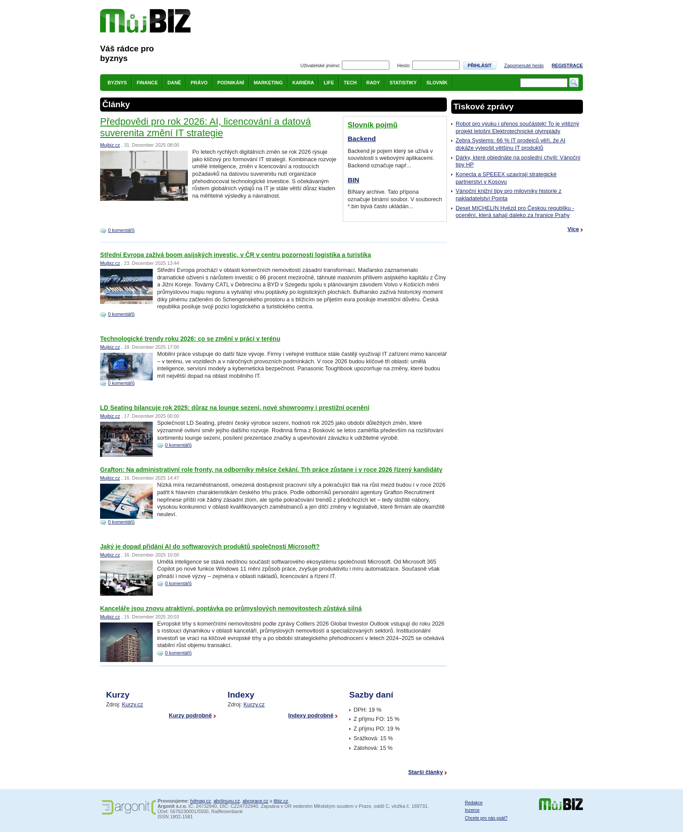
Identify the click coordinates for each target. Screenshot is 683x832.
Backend (362, 138)
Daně (174, 82)
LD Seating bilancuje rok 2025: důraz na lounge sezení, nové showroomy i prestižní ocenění (234, 407)
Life (329, 82)
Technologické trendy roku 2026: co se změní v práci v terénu (190, 338)
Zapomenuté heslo (524, 65)
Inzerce (472, 810)
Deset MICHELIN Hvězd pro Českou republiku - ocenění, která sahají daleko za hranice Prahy (515, 212)
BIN (353, 180)
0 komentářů (121, 230)
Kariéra (303, 82)
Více (573, 229)
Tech (350, 82)
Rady (373, 82)
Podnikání (230, 82)
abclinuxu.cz (227, 800)
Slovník (436, 82)
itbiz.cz (280, 800)
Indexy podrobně (310, 715)
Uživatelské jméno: (320, 65)
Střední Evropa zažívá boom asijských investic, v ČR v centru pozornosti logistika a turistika (235, 254)
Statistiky (403, 82)
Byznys (117, 82)
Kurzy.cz (132, 704)
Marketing (268, 82)
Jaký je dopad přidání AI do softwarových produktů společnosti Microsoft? (210, 546)
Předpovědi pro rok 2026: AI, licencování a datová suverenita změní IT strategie (205, 127)
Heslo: (404, 65)
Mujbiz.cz (110, 145)
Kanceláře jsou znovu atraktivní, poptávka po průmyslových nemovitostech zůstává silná (231, 608)
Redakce (473, 802)
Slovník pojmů (373, 125)
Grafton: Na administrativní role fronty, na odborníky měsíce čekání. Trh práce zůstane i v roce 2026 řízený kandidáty (271, 469)
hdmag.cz (200, 800)
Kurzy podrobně (190, 715)
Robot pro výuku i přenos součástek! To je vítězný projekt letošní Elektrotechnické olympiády (517, 127)
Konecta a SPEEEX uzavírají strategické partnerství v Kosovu (506, 178)
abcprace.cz (255, 800)
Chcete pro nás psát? (486, 818)
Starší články (425, 772)
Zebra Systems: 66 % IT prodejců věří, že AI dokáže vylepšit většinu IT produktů (510, 144)
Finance (147, 82)
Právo (199, 82)
